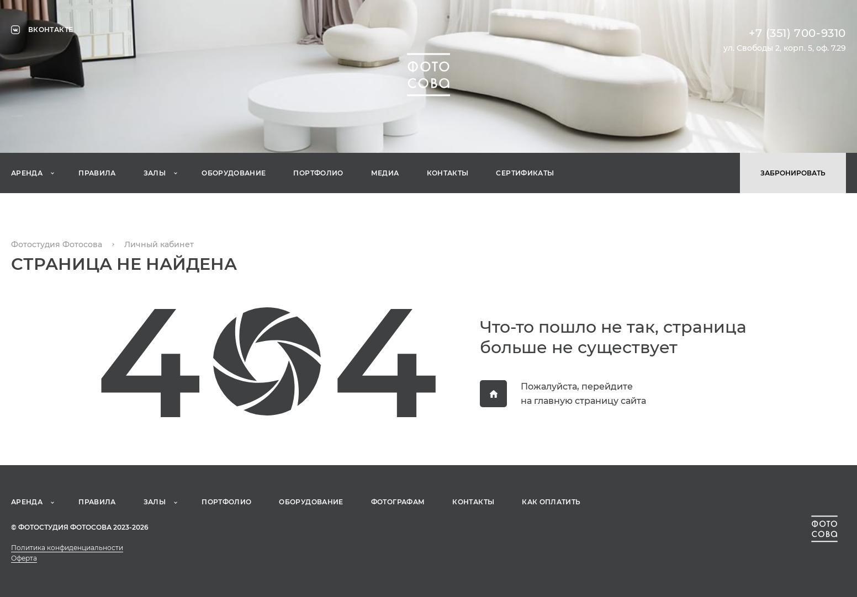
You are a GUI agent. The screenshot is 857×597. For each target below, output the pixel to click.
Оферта (24, 558)
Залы (155, 173)
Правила (97, 173)
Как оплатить (551, 502)
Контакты (448, 173)
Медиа (385, 173)
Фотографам (398, 502)
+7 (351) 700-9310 (797, 33)
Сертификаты (525, 173)
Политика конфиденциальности (67, 547)
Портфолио (318, 173)
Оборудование (234, 173)
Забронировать (793, 173)
